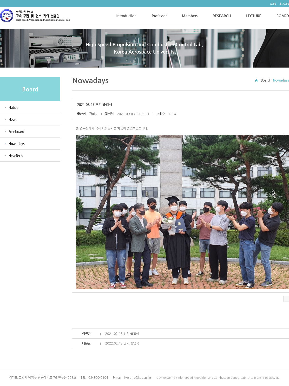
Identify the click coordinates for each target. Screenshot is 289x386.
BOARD (282, 16)
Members (189, 16)
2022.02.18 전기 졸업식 (122, 343)
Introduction (126, 16)
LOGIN (284, 3)
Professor (159, 16)
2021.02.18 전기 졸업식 (122, 333)
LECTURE (253, 16)
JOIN (273, 3)
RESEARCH (222, 16)
